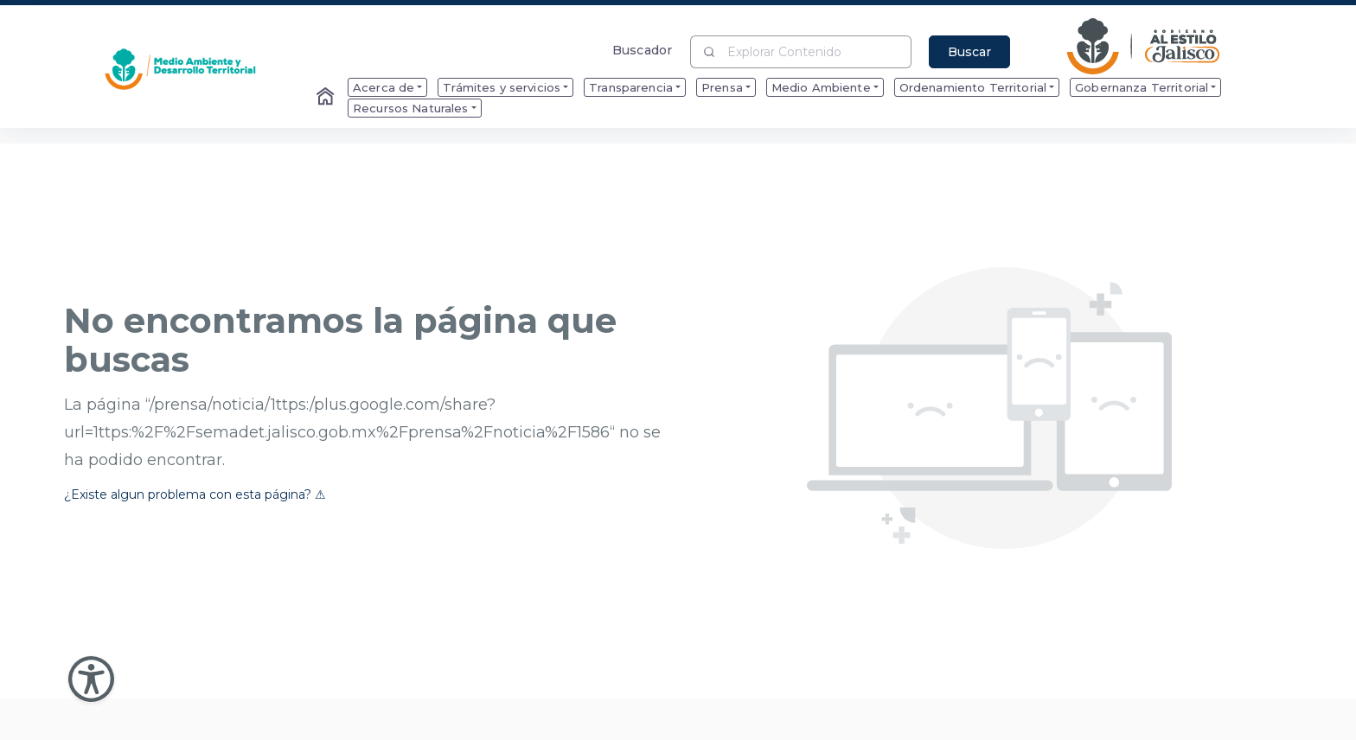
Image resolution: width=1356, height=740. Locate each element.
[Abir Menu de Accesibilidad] (91, 679)
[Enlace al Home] (327, 97)
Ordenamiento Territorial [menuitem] (972, 87)
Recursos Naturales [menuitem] (411, 108)
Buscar (969, 52)
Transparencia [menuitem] (631, 87)
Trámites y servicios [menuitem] (501, 87)
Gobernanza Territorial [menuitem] (1141, 87)
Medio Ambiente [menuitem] (821, 87)
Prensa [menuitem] (722, 87)
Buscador (642, 49)
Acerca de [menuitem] (383, 87)
